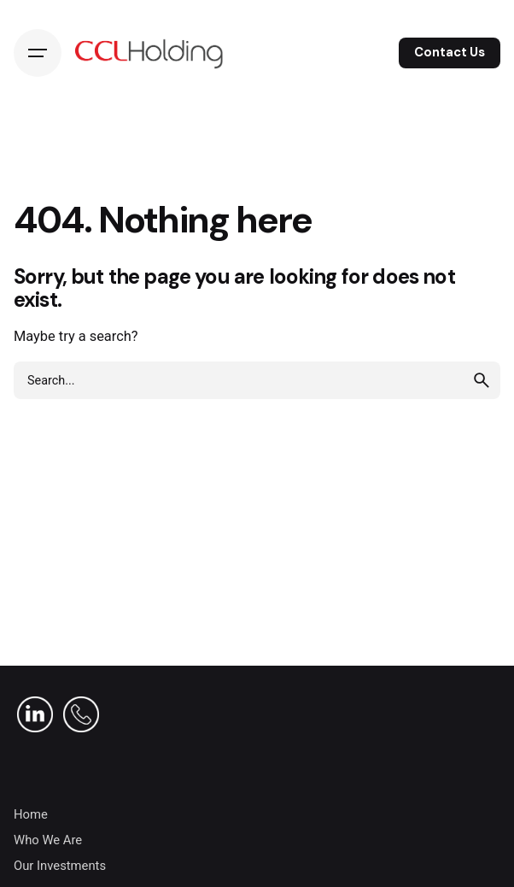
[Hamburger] (37, 53)
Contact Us (449, 52)
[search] (481, 380)
